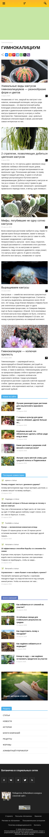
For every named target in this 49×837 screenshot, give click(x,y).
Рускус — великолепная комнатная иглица (19, 527)
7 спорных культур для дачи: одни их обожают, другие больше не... (31, 420)
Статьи (6, 715)
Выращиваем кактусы (15, 287)
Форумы (7, 745)
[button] (45, 4)
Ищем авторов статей (15, 696)
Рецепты (7, 739)
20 (46, 358)
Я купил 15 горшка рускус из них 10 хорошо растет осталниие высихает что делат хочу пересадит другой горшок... (22, 533)
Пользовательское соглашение (33, 821)
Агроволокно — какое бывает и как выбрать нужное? (24, 572)
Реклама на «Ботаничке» (11, 821)
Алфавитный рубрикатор (15, 751)
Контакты (37, 825)
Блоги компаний (9, 598)
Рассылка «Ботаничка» (23, 816)
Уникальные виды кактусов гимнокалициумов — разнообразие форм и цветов (23, 89)
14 (46, 227)
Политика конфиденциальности (19, 825)
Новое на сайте (9, 397)
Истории (7, 727)
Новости (7, 721)
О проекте (9, 816)
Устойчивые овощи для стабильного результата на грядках (28, 619)
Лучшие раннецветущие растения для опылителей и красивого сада (31, 406)
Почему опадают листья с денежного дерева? (20, 484)
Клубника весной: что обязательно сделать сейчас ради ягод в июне (32, 434)
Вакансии (38, 816)
